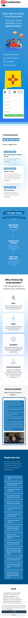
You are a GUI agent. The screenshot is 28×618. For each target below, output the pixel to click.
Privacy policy (9, 609)
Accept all (14, 611)
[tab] (8, 92)
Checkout (15, 115)
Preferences (14, 614)
